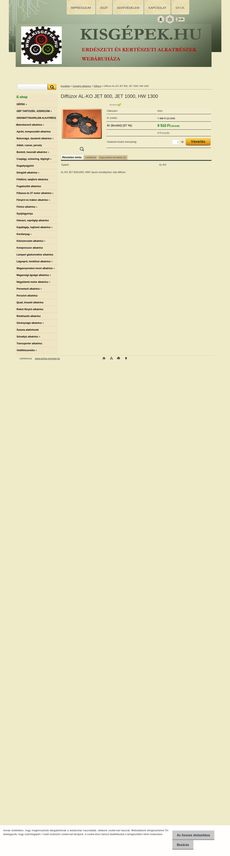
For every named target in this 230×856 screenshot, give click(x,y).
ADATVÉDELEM (128, 7)
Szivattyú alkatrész (82, 86)
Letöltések (90, 157)
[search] (51, 87)
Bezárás (182, 845)
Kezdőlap (65, 86)
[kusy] (175, 142)
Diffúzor (97, 86)
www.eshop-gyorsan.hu (47, 358)
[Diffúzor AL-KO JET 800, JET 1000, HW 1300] (82, 128)
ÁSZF (104, 7)
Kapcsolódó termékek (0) (112, 157)
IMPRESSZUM (81, 7)
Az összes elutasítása (192, 835)
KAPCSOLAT (157, 7)
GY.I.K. (180, 7)
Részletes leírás (72, 157)
